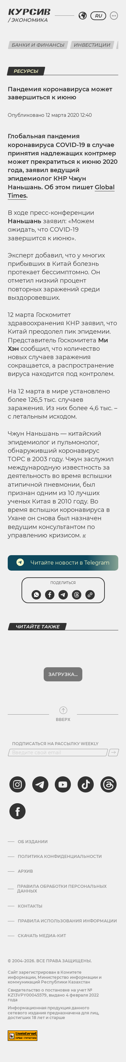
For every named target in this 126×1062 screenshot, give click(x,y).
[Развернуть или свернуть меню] (114, 15)
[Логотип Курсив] (29, 11)
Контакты (30, 906)
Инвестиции (92, 45)
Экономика (29, 19)
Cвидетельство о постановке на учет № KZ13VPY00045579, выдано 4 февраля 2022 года (53, 994)
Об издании (33, 841)
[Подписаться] (113, 752)
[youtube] (63, 784)
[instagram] (17, 784)
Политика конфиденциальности (60, 856)
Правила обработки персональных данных (62, 889)
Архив (25, 871)
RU (98, 16)
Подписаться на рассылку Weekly (55, 743)
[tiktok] (86, 784)
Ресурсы (26, 71)
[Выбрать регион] (82, 15)
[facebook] (17, 811)
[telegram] (40, 784)
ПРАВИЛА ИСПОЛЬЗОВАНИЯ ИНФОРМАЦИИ (67, 921)
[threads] (108, 784)
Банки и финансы (38, 45)
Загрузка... (63, 674)
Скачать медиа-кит (42, 935)
